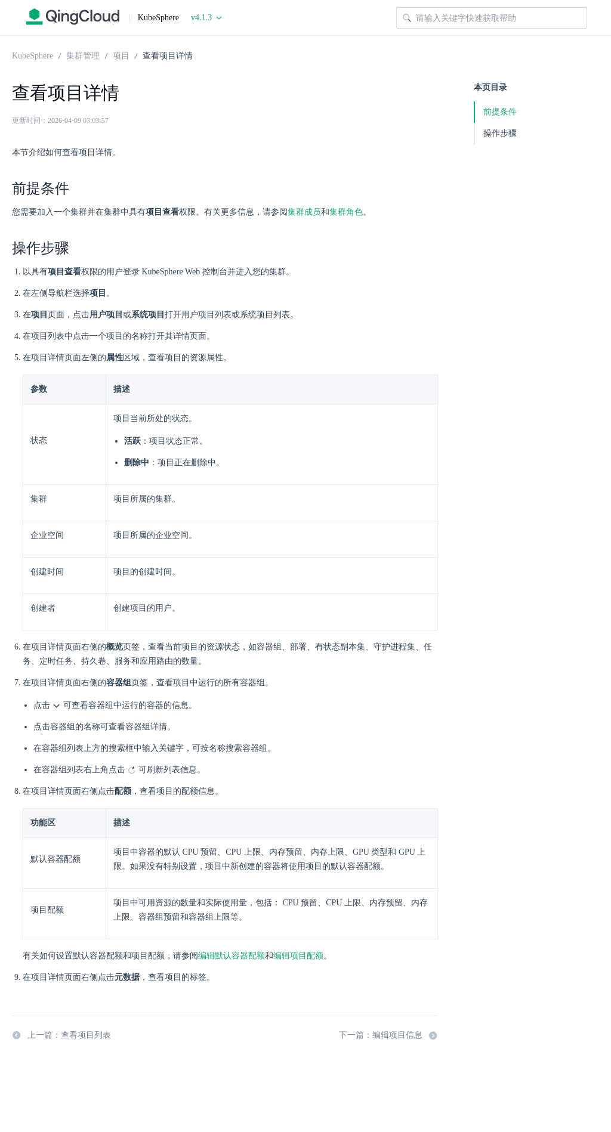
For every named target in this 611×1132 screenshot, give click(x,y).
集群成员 (304, 212)
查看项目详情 (168, 55)
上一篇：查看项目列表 (61, 1035)
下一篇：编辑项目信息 (388, 1035)
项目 (121, 55)
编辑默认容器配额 (231, 955)
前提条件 (500, 111)
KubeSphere (32, 55)
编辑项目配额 (298, 955)
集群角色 (346, 212)
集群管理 (83, 55)
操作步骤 (500, 133)
